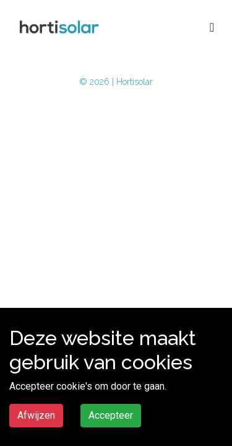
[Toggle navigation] (212, 27)
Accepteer (110, 415)
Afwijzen (36, 415)
